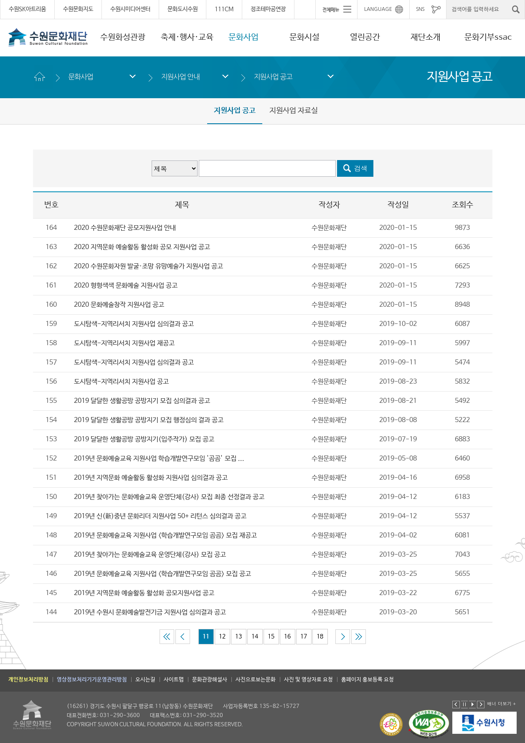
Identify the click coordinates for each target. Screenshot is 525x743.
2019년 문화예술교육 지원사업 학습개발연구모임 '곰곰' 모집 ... (159, 459)
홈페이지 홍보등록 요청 (367, 680)
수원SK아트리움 (27, 9)
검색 (361, 168)
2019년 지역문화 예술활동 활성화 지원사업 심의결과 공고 (151, 478)
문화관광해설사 (209, 680)
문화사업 (243, 37)
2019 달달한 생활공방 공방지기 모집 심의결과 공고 (142, 401)
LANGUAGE (378, 9)
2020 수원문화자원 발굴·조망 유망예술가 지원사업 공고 (148, 266)
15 (271, 636)
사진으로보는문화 (256, 680)
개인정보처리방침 (28, 680)
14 (254, 636)
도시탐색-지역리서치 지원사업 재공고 (124, 343)
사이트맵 (174, 680)
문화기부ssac (488, 37)
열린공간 (365, 37)
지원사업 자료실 (293, 111)
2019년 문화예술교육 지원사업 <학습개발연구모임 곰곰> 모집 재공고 (165, 535)
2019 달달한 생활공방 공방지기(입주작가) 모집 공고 (144, 439)
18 (320, 636)
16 (287, 636)
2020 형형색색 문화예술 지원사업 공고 (126, 286)
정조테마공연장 (268, 9)
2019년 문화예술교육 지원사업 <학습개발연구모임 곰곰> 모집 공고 (162, 574)
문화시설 (304, 37)
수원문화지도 (78, 9)
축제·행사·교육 (187, 37)
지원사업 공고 (273, 76)
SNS (420, 9)
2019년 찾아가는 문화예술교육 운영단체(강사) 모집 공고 (150, 555)
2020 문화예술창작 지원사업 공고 (119, 305)
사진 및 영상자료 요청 (308, 680)
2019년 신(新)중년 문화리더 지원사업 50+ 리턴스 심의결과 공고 (160, 516)
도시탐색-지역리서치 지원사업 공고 (121, 382)
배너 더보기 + (501, 703)
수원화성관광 (122, 37)
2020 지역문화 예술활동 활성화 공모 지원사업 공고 (142, 247)
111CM (224, 9)
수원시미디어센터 (130, 9)
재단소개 (426, 37)
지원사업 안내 (180, 76)
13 (238, 636)
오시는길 (145, 680)
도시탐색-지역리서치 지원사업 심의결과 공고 (134, 324)
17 (303, 636)
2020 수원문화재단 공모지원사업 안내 (126, 228)
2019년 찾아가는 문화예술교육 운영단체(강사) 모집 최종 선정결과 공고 (169, 497)
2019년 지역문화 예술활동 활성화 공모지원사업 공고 (144, 593)
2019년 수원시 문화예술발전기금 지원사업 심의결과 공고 (150, 612)
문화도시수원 (182, 9)
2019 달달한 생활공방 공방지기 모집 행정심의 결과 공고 (148, 420)
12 (222, 636)
